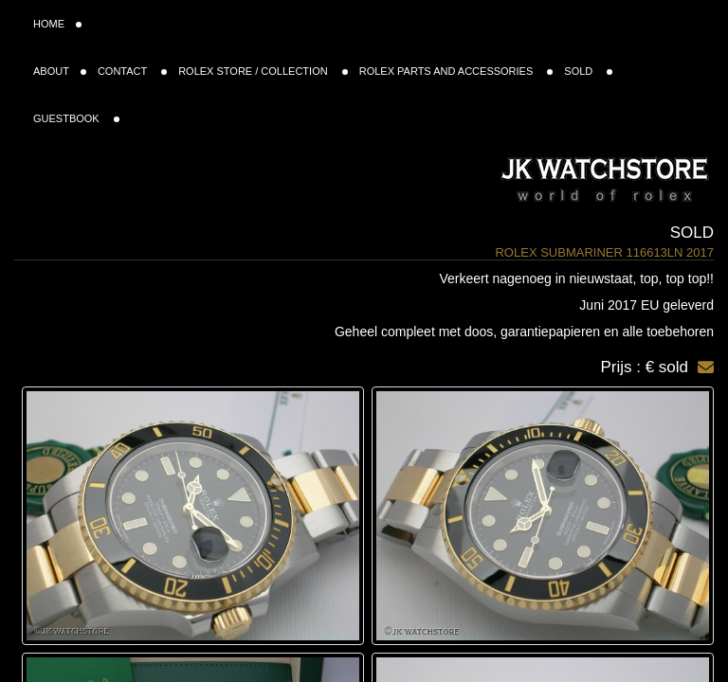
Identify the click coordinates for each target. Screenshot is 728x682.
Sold (692, 233)
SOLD (588, 71)
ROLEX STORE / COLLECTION (263, 71)
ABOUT (59, 71)
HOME (57, 23)
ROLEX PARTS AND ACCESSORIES (456, 71)
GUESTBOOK (76, 118)
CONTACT (132, 71)
